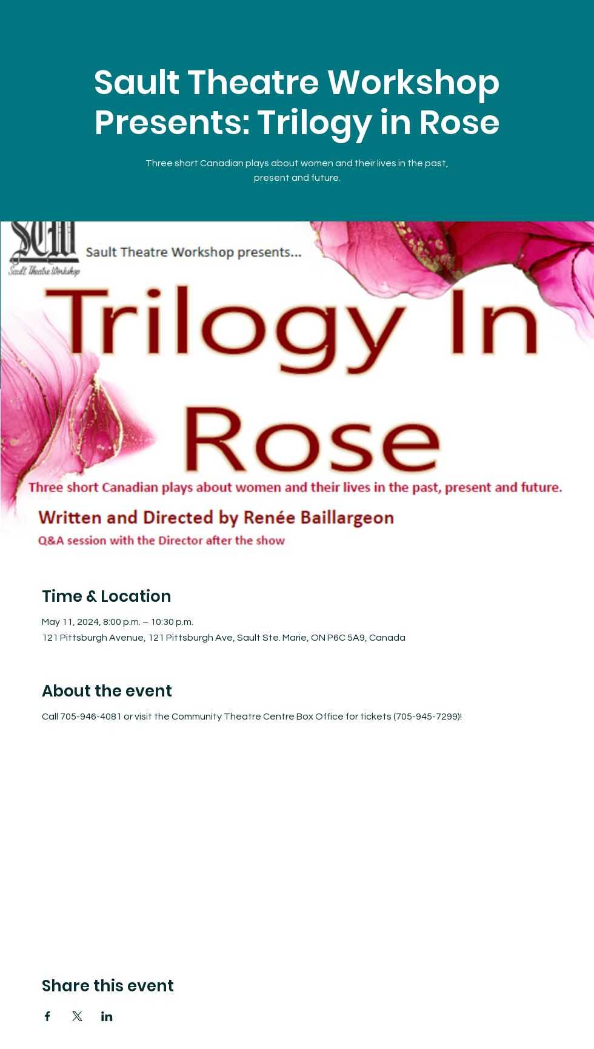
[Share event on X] (77, 1016)
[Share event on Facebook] (47, 1016)
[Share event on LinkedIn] (107, 1016)
